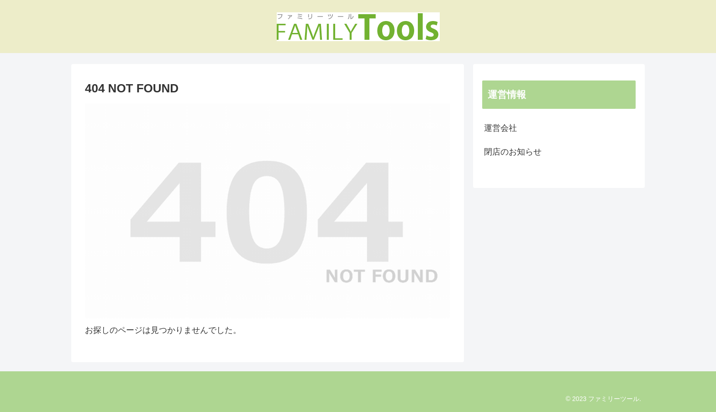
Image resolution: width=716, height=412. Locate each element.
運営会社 (500, 128)
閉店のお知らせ (513, 151)
